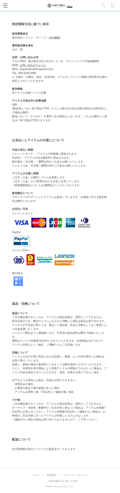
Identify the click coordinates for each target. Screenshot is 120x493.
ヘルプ (36, 475)
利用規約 (51, 475)
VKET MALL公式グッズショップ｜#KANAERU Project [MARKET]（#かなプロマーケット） (60, 5)
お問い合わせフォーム (33, 65)
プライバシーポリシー (75, 475)
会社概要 (54, 37)
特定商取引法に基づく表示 (63, 481)
